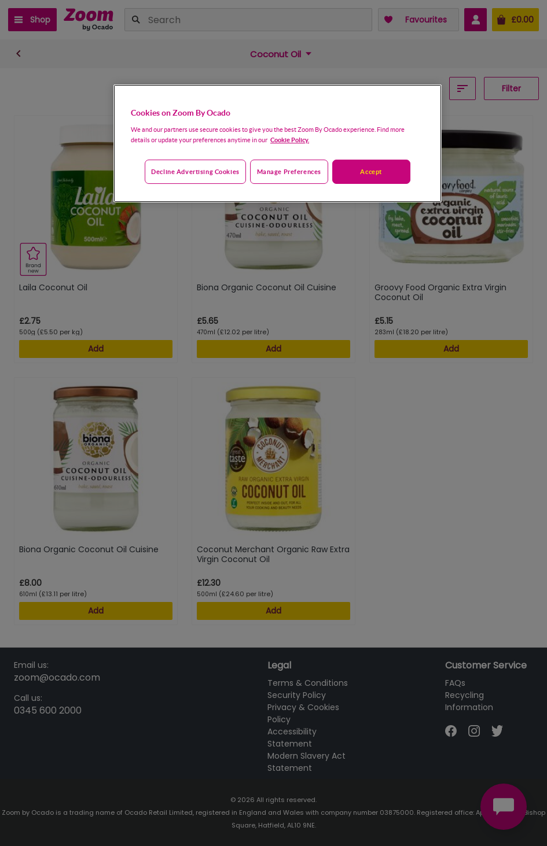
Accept (370, 171)
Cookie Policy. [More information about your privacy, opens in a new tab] (289, 139)
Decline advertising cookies (195, 171)
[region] (277, 143)
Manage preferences (289, 171)
